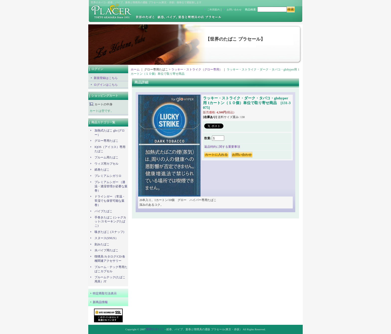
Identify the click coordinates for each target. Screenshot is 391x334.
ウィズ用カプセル (106, 163)
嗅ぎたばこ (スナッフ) (109, 232)
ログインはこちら (106, 84)
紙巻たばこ (102, 169)
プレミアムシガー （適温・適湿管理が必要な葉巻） (111, 186)
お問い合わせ (234, 9)
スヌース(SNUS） (106, 238)
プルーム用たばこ (106, 157)
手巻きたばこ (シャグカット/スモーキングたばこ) (110, 222)
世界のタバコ (155, 329)
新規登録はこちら (106, 78)
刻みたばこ (102, 244)
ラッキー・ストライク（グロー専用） (196, 69)
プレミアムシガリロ (108, 176)
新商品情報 (100, 302)
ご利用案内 (213, 9)
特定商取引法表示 (105, 293)
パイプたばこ (103, 211)
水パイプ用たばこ (106, 250)
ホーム (135, 69)
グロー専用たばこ (106, 140)
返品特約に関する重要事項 (222, 146)
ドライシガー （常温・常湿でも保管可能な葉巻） (110, 201)
